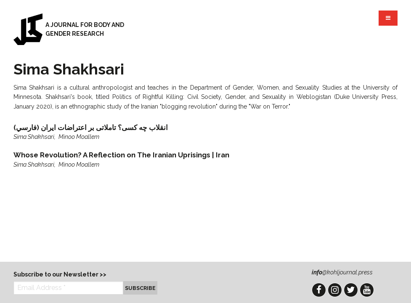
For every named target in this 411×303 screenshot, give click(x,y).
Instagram (335, 290)
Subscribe (140, 288)
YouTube (367, 290)
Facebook (319, 290)
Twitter (351, 290)
